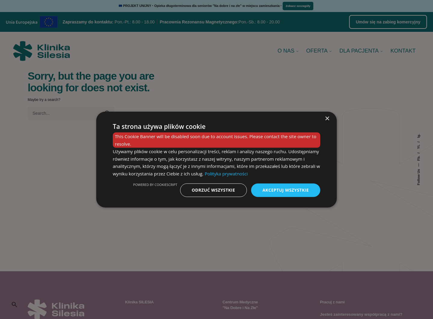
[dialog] (216, 160)
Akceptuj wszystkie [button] (286, 190)
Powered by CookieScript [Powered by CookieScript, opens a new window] (155, 184)
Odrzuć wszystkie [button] (213, 190)
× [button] (327, 119)
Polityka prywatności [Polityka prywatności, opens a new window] (226, 174)
